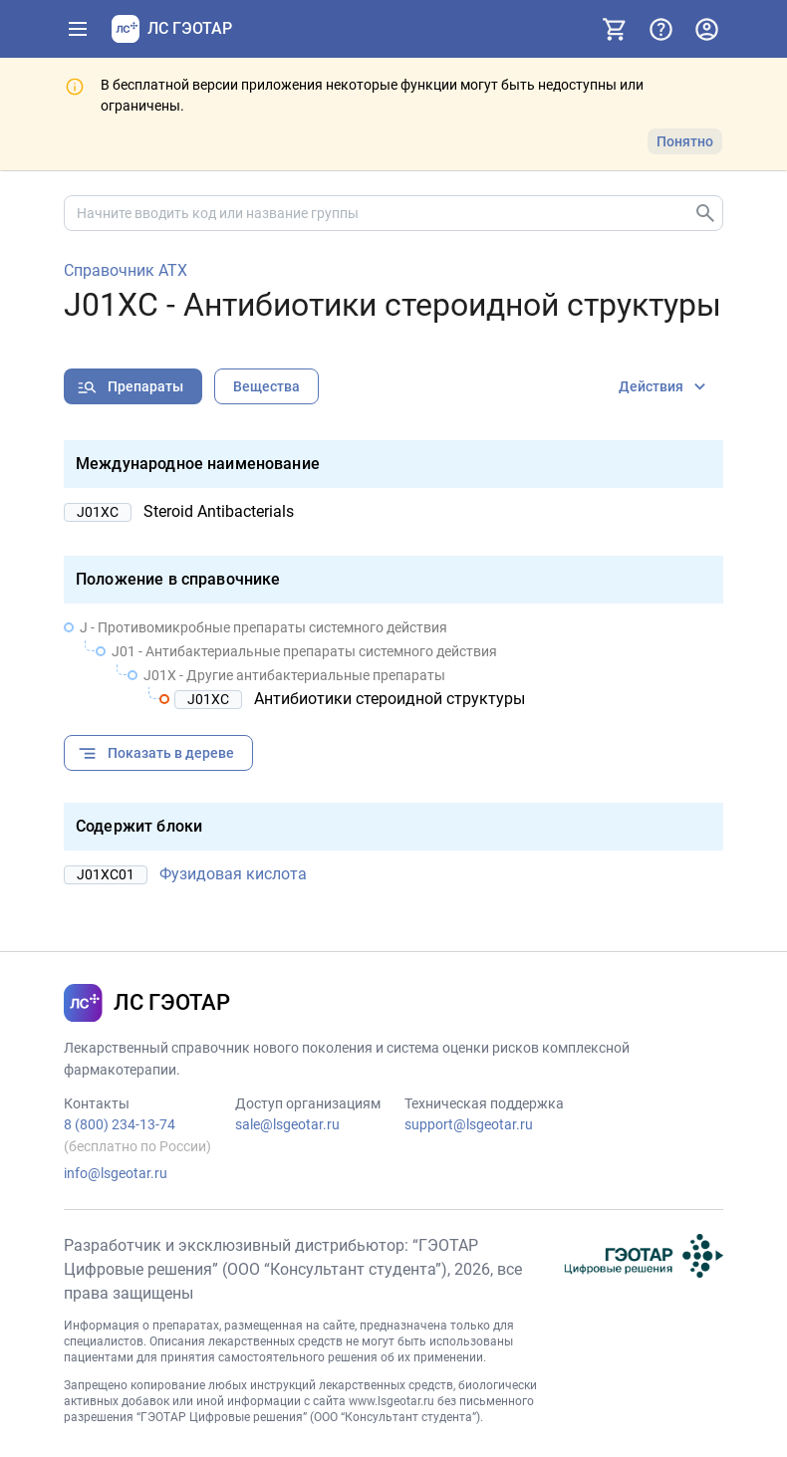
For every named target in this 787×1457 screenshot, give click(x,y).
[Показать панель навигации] (78, 29)
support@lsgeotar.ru (468, 1124)
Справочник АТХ (125, 271)
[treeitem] (393, 663)
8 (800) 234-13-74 (119, 1124)
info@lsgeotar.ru (115, 1173)
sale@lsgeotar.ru (287, 1124)
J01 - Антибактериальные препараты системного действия (304, 651)
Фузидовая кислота (233, 873)
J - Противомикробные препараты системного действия (263, 627)
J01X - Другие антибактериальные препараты (294, 675)
